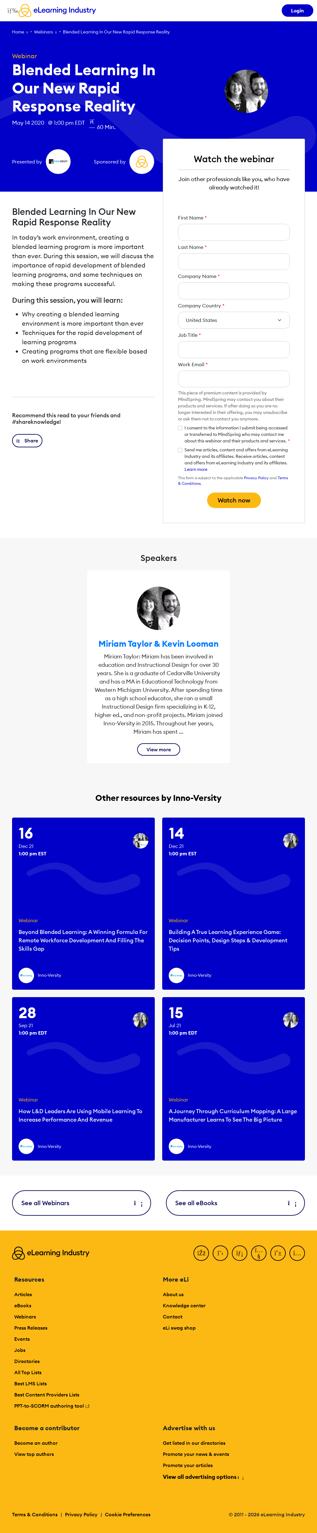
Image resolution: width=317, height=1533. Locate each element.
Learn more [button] (196, 469)
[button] (27, 440)
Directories (27, 1361)
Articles (23, 1294)
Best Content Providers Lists (46, 1395)
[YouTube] (259, 1253)
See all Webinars (81, 1203)
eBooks (22, 1305)
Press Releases (30, 1328)
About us (173, 1294)
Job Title (189, 335)
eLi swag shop (179, 1328)
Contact (172, 1317)
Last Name (192, 247)
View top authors (34, 1454)
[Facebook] (201, 1253)
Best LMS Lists (30, 1383)
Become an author (36, 1443)
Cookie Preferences (127, 1514)
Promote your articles (188, 1465)
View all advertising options (203, 1476)
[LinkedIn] (239, 1253)
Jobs (19, 1350)
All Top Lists (27, 1372)
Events (22, 1339)
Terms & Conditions (35, 1514)
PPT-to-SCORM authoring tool (52, 1406)
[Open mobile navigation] (11, 10)
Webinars (43, 32)
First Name (192, 218)
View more (158, 749)
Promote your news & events (196, 1454)
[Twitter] (220, 1253)
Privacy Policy (256, 478)
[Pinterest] (278, 1253)
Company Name (199, 276)
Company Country (201, 305)
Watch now (234, 500)
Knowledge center (184, 1305)
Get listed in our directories (194, 1443)
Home (18, 32)
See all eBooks (235, 1203)
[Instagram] (297, 1253)
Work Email (193, 364)
